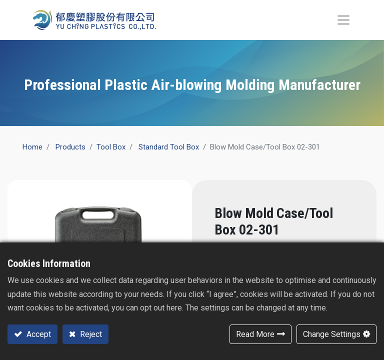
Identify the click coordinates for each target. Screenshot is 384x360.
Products (71, 147)
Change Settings (331, 334)
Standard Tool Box (168, 147)
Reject (90, 334)
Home (32, 147)
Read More (255, 334)
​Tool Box (111, 147)
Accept (37, 334)
